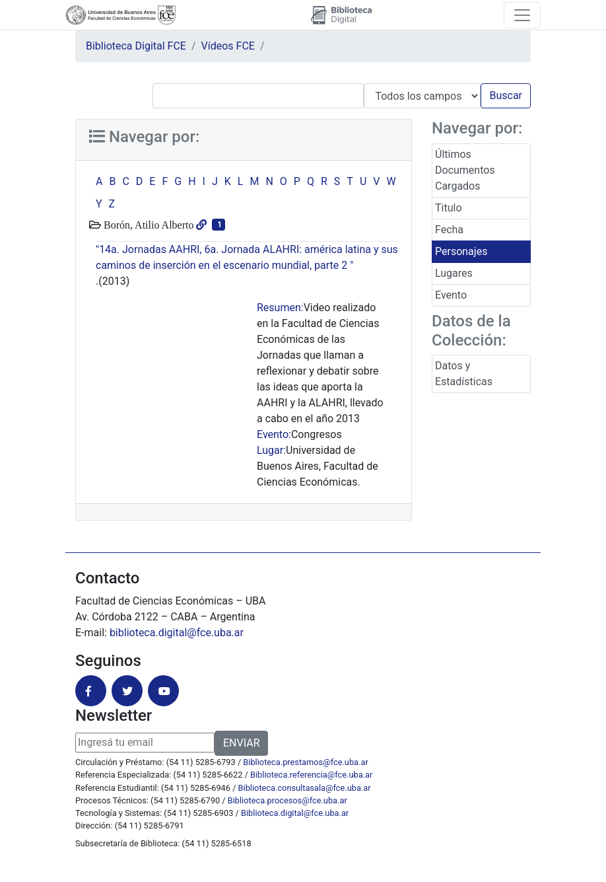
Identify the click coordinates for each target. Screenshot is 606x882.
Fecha (449, 229)
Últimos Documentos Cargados (465, 170)
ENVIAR (241, 743)
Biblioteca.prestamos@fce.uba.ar (305, 762)
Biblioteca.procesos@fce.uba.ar (287, 800)
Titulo (448, 208)
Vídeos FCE (228, 46)
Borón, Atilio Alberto (147, 224)
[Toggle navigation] (522, 15)
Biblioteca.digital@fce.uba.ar (295, 813)
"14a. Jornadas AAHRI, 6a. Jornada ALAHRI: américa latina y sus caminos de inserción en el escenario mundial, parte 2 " (247, 257)
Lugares (454, 273)
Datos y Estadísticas (463, 373)
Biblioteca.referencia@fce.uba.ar (311, 775)
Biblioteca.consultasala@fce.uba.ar (304, 788)
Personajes (461, 251)
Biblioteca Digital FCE (136, 46)
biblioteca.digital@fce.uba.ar (177, 632)
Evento (451, 295)
